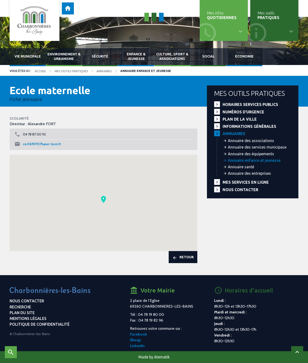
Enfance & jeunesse (136, 56)
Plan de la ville (240, 119)
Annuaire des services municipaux (257, 147)
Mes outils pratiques (71, 71)
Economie (244, 56)
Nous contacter (240, 190)
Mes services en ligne (246, 182)
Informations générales (249, 126)
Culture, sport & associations (172, 56)
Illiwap (135, 340)
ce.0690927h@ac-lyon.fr (42, 144)
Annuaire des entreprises (249, 173)
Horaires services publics (250, 104)
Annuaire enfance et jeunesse (254, 160)
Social (208, 56)
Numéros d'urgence (243, 112)
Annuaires (104, 71)
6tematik (162, 357)
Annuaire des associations (251, 140)
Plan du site (22, 313)
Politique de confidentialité (40, 324)
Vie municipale (27, 56)
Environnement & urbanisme (64, 56)
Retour (183, 257)
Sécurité (100, 56)
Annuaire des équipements (251, 154)
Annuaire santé (241, 167)
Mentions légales (28, 318)
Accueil (40, 71)
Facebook (138, 334)
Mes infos (222, 15)
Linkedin (137, 346)
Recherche (20, 307)
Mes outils (268, 15)
